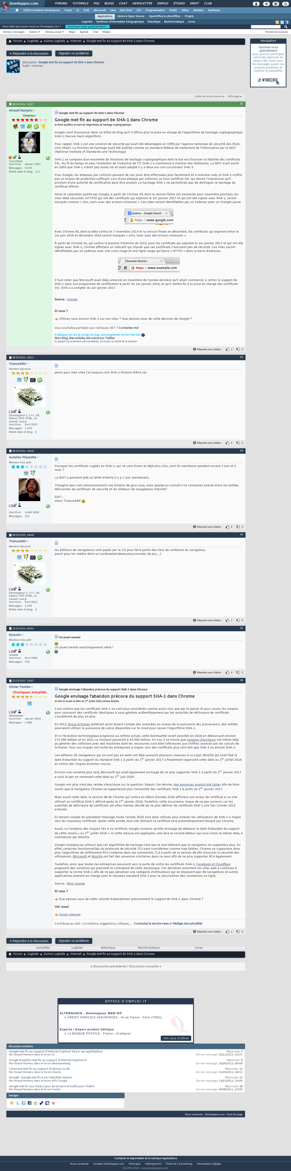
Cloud (68, 10)
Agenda (84, 31)
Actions (33, 31)
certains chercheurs (201, 740)
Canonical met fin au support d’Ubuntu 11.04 (39, 1069)
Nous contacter (194, 1114)
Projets (189, 16)
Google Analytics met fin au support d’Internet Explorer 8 (47, 1060)
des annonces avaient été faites (197, 785)
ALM (86, 10)
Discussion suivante (143, 966)
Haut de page (235, 1114)
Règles (106, 31)
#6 (241, 680)
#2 (241, 357)
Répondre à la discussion (29, 53)
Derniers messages (14, 31)
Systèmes (214, 10)
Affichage (234, 96)
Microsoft (100, 10)
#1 (241, 103)
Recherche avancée (277, 31)
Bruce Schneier (79, 724)
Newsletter (142, 3)
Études (179, 3)
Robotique (154, 21)
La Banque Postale (84, 1033)
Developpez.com (215, 1114)
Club (207, 3)
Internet (75, 41)
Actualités (43, 948)
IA (77, 10)
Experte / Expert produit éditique (87, 1029)
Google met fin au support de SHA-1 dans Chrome (71, 62)
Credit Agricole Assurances (93, 1017)
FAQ (96, 3)
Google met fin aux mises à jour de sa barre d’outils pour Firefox (52, 1086)
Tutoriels (80, 3)
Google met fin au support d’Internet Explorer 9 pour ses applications (56, 1052)
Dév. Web (126, 10)
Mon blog (61, 338)
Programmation (155, 10)
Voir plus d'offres (176, 1038)
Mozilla (97, 857)
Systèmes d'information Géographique (120, 21)
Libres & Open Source (130, 16)
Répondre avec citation (207, 349)
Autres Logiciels (54, 41)
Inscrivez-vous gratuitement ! (87, 26)
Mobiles (198, 10)
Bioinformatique (174, 21)
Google (72, 300)
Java (112, 10)
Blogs (109, 3)
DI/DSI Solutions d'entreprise (41, 10)
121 (37, 171)
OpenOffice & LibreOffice (164, 16)
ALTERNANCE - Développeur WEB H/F (91, 1013)
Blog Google (76, 884)
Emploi (162, 3)
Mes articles (77, 338)
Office (185, 10)
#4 (241, 534)
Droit (194, 3)
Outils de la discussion (208, 96)
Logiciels (87, 21)
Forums (60, 3)
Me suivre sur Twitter (100, 338)
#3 (241, 450)
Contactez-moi (129, 328)
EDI (139, 10)
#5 (241, 628)
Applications (105, 16)
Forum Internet (69, 915)
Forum (17, 41)
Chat (122, 3)
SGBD (173, 10)
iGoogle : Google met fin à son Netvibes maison (40, 1078)
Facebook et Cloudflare (213, 864)
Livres (191, 21)
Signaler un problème (74, 53)
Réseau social (53, 31)
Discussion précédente (109, 966)
